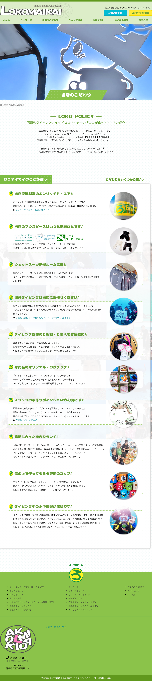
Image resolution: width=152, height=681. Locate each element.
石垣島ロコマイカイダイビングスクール (77, 678)
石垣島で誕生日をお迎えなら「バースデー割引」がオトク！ (44, 317)
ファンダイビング (76, 591)
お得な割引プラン (17, 594)
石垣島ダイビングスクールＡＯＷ (83, 606)
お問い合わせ (133, 591)
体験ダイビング (75, 598)
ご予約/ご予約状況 (136, 587)
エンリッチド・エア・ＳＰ (80, 610)
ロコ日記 (131, 594)
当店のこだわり (17, 105)
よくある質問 (15, 598)
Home (5, 105)
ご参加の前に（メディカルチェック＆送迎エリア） (32, 602)
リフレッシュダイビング (79, 594)
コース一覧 (73, 587)
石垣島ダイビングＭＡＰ (20, 606)
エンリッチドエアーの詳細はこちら (33, 210)
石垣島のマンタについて (20, 610)
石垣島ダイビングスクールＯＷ (82, 602)
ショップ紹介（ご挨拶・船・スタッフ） (27, 587)
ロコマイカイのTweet (56, 627)
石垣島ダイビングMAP (26, 420)
